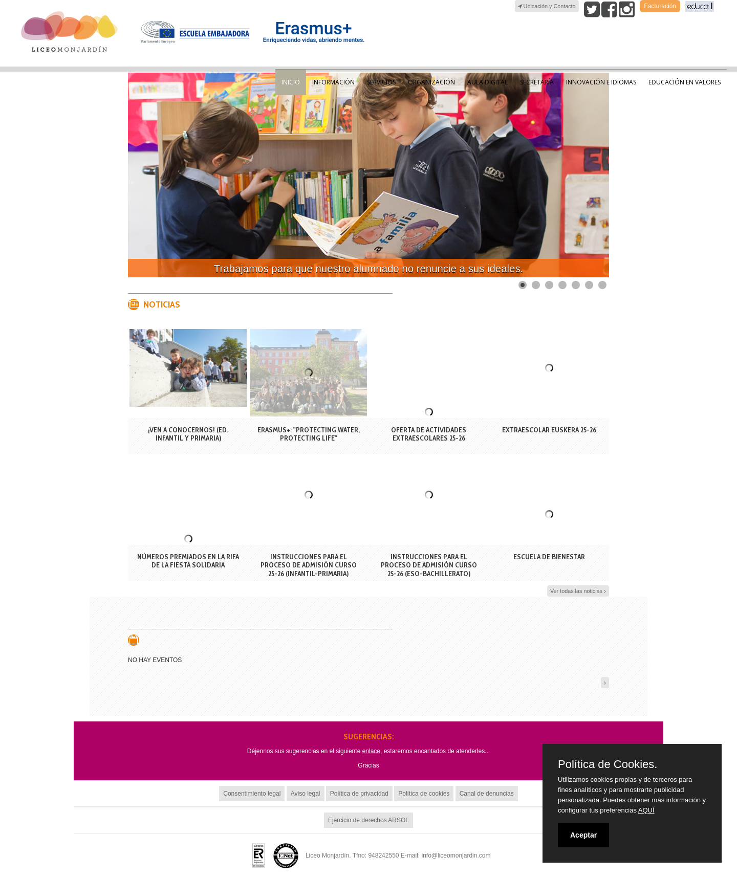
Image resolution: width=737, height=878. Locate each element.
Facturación (660, 6)
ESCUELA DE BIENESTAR (549, 556)
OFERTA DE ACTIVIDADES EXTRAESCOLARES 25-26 (428, 434)
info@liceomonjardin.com (456, 855)
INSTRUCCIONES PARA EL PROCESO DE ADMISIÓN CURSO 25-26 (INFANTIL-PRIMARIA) (309, 565)
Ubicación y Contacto (547, 6)
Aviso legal (305, 793)
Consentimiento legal (251, 793)
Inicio (290, 82)
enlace (371, 751)
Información (333, 82)
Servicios (381, 82)
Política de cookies (423, 793)
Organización (431, 82)
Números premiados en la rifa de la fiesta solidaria (188, 561)
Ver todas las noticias (578, 591)
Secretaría (537, 82)
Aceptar (583, 835)
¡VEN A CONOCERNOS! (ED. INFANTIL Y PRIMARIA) (188, 434)
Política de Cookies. (607, 764)
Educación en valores (684, 82)
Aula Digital (487, 82)
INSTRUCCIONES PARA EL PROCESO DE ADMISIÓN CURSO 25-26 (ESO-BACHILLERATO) (429, 565)
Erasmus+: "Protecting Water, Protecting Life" (308, 434)
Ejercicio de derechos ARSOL (368, 820)
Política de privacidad (359, 793)
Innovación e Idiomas (601, 82)
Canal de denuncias (487, 793)
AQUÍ (646, 810)
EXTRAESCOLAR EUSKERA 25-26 (549, 429)
